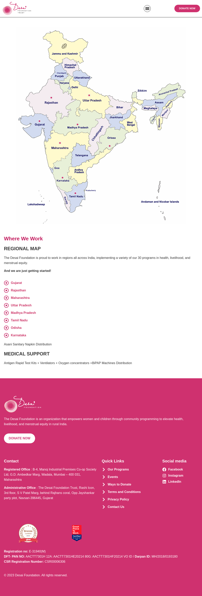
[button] (147, 8)
